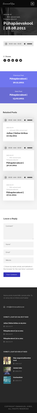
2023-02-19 (7, 14)
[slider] (15, 43)
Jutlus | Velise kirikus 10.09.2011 (14, 323)
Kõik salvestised (13, 17)
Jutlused (12, 130)
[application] (18, 44)
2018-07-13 (18, 371)
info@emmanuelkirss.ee (15, 307)
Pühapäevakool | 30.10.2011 (15, 164)
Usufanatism (17, 377)
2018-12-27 (18, 363)
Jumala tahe (17, 368)
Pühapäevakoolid (10, 19)
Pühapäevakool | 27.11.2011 (15, 193)
